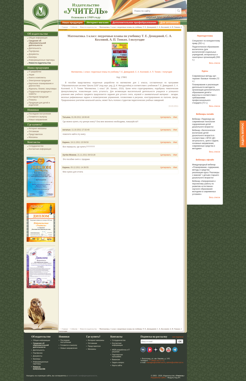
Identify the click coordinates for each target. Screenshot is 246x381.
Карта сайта (117, 365)
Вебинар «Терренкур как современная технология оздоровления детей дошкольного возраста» (203, 123)
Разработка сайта (157, 378)
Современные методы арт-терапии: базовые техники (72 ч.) (205, 78)
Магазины (32, 137)
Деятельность (34, 48)
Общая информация (37, 38)
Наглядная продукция (38, 97)
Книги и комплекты (37, 77)
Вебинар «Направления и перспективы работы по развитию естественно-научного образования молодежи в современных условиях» (203, 187)
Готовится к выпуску (37, 117)
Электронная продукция (39, 80)
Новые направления (37, 120)
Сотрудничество (35, 146)
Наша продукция (72, 22)
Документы (33, 54)
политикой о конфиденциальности (82, 376)
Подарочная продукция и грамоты (39, 92)
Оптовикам (33, 131)
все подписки (177, 337)
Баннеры (32, 57)
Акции (31, 75)
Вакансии (116, 359)
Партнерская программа (117, 356)
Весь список (214, 63)
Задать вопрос (118, 362)
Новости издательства (39, 63)
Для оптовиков (169, 22)
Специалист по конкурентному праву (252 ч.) (206, 42)
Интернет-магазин (97, 22)
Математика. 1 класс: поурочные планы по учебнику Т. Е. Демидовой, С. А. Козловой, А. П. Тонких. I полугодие (121, 72)
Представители (35, 134)
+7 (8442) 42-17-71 (156, 360)
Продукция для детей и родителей (38, 104)
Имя (175, 117)
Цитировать (165, 117)
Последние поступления (39, 114)
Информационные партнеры (41, 60)
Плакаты (32, 100)
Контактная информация (39, 149)
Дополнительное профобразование (134, 22)
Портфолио (33, 51)
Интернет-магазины (37, 128)
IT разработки (34, 72)
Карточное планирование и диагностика (40, 84)
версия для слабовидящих (164, 16)
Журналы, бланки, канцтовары (42, 89)
